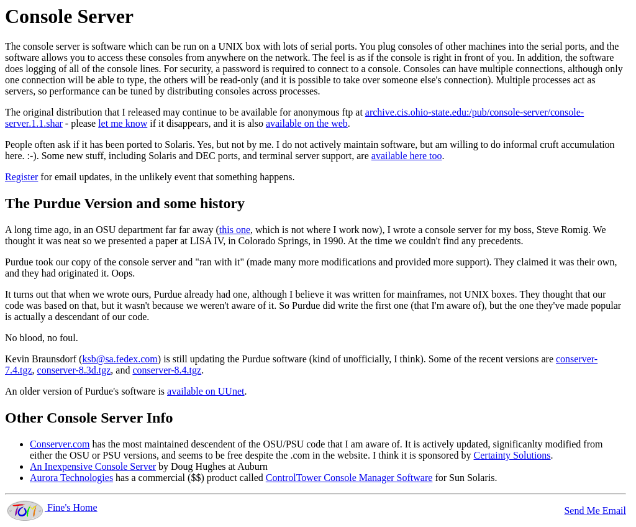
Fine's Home (51, 507)
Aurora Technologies (71, 477)
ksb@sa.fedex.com (119, 359)
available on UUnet (205, 391)
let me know (122, 123)
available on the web (307, 123)
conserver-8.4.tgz (166, 370)
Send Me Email (595, 510)
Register (21, 177)
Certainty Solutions (512, 455)
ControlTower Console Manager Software (349, 477)
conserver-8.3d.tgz (74, 370)
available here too (406, 155)
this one (234, 229)
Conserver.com (59, 444)
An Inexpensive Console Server (93, 466)
